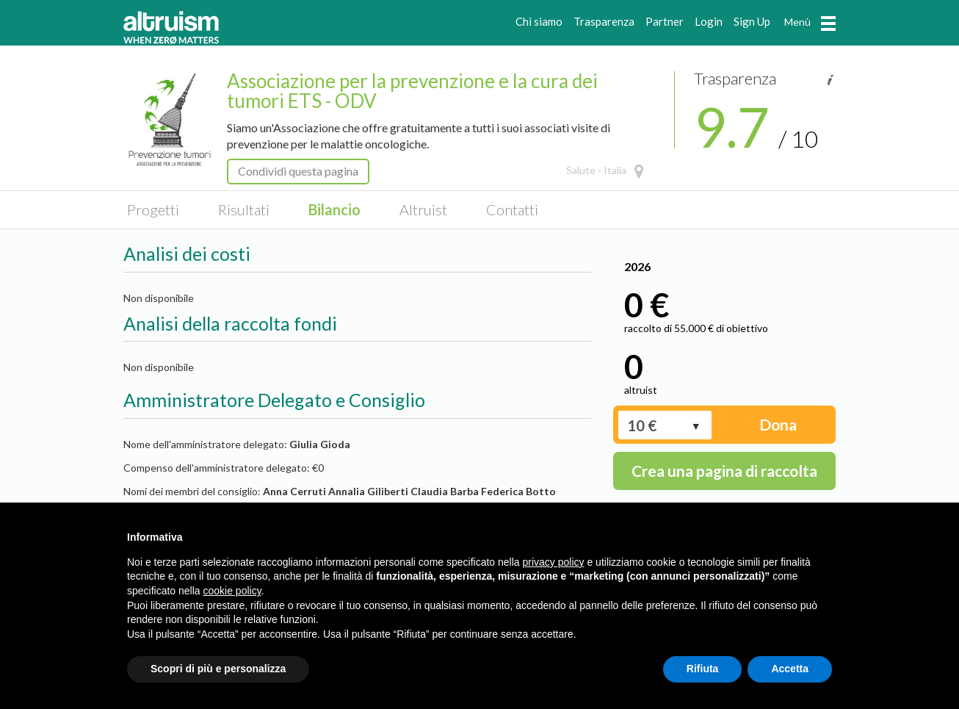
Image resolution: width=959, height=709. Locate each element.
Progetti (153, 209)
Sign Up (752, 21)
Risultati (243, 209)
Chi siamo (538, 21)
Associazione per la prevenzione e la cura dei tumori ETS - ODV (412, 90)
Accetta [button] (789, 668)
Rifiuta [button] (703, 668)
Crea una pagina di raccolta (724, 470)
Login (709, 21)
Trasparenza (603, 21)
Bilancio (334, 209)
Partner (664, 21)
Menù (810, 21)
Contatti (512, 209)
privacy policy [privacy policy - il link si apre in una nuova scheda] (554, 562)
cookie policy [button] (232, 591)
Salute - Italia (596, 170)
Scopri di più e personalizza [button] (218, 668)
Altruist (423, 209)
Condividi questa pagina (298, 171)
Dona (778, 424)
